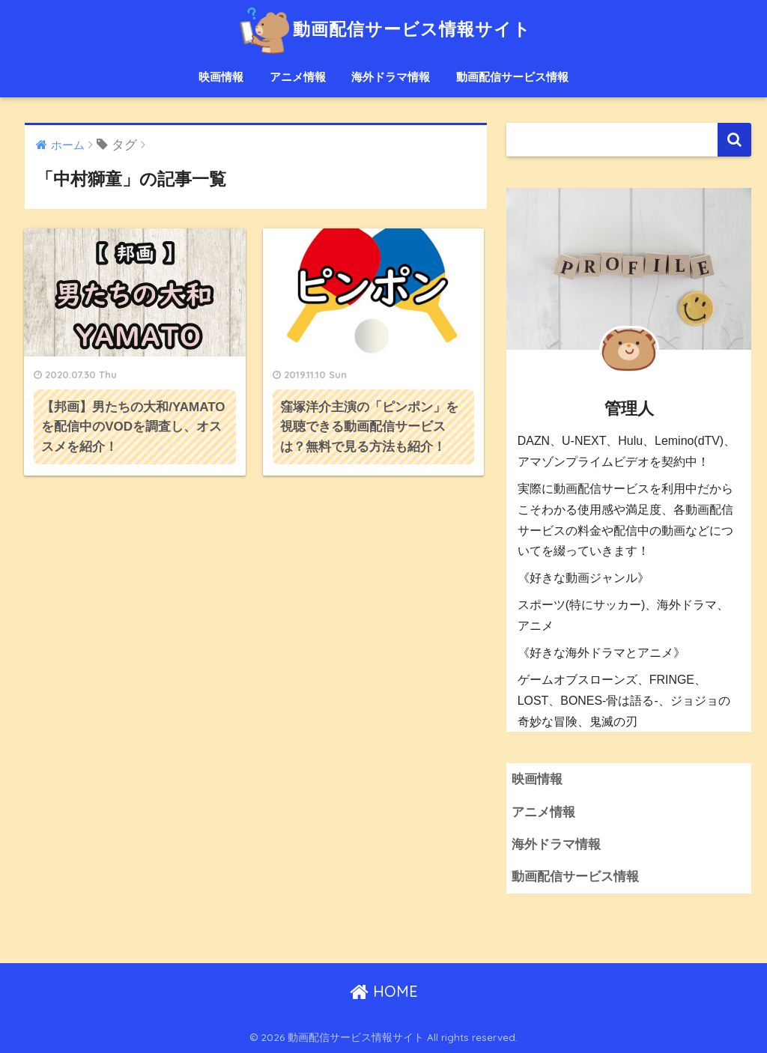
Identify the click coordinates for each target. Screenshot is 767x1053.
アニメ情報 (298, 76)
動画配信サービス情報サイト (383, 29)
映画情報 (220, 76)
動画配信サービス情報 (512, 76)
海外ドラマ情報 (390, 76)
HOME (384, 991)
